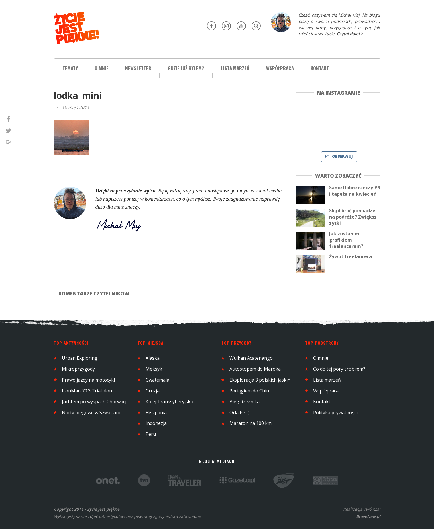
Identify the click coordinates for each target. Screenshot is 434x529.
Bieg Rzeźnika (244, 401)
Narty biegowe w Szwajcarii (91, 412)
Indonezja (156, 423)
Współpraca (280, 68)
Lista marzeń (235, 68)
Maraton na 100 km (250, 423)
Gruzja (153, 391)
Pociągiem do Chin (249, 391)
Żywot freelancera (350, 256)
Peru (151, 434)
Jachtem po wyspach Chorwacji (94, 401)
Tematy (70, 68)
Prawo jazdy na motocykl (88, 380)
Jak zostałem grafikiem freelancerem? (346, 239)
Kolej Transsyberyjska (169, 401)
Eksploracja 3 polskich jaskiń (259, 380)
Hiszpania (156, 412)
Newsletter (138, 68)
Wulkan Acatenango (251, 358)
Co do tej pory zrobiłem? (339, 369)
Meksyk (154, 369)
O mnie (102, 68)
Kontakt (320, 68)
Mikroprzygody (78, 369)
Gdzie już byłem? (186, 68)
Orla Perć (239, 412)
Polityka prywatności (335, 412)
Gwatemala (157, 380)
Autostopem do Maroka (255, 369)
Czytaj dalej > (350, 33)
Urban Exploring (79, 358)
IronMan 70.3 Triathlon (87, 391)
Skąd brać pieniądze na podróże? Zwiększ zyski (353, 216)
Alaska (153, 358)
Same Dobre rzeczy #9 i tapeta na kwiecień (354, 190)
